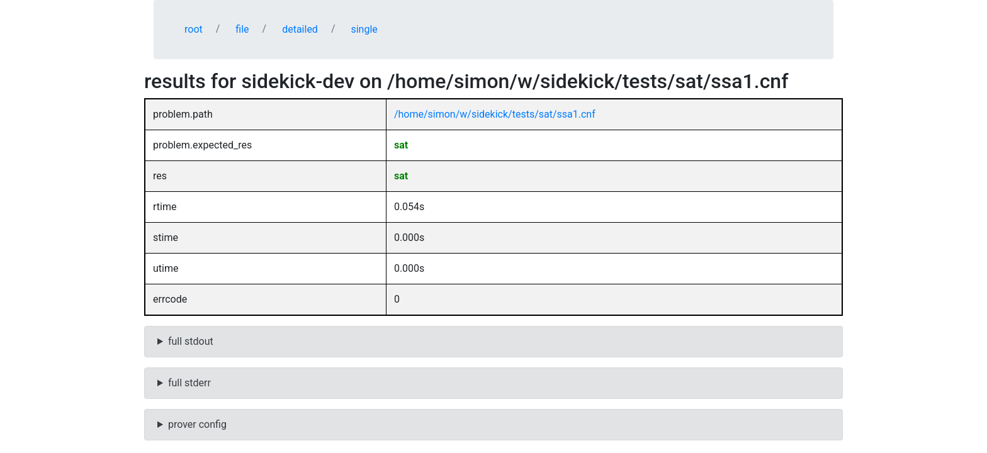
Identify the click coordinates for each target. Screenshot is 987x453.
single (364, 29)
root (193, 29)
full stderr (189, 383)
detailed (300, 29)
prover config (197, 424)
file (242, 29)
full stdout (190, 341)
